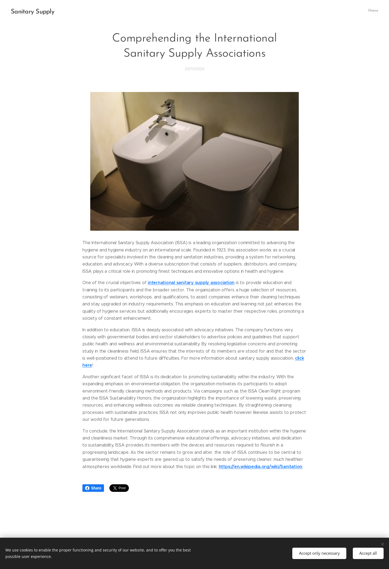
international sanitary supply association (191, 282)
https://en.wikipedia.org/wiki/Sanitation (260, 466)
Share (93, 488)
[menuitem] (377, 11)
